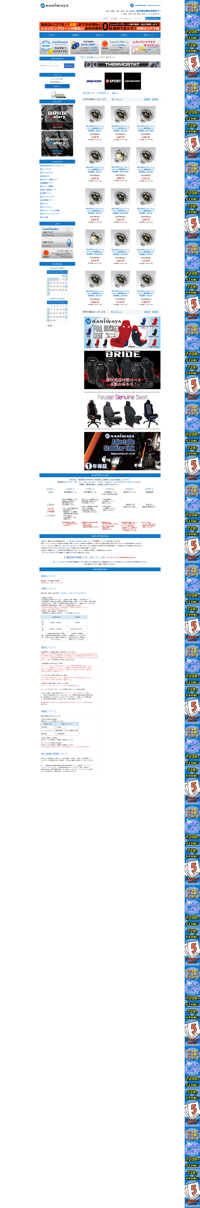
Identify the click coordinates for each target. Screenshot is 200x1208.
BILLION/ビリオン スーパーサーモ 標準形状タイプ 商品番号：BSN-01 (95, 128)
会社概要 (114, 19)
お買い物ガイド (125, 19)
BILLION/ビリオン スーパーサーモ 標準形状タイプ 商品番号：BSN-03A (120, 293)
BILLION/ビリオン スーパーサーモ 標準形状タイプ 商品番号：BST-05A (120, 128)
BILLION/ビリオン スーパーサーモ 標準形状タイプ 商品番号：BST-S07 (95, 293)
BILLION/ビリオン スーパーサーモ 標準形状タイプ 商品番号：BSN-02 (95, 211)
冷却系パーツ (93, 57)
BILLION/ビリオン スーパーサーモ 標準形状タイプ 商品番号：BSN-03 (146, 252)
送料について (148, 35)
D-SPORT (101, 93)
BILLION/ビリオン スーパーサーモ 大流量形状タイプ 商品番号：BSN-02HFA (94, 252)
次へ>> (119, 99)
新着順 (155, 99)
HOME (105, 19)
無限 (114, 93)
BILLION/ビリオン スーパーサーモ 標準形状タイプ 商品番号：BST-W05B (120, 211)
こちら (62, 82)
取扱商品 (75, 35)
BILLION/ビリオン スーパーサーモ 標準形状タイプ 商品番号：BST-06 (146, 211)
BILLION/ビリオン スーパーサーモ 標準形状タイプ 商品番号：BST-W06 (120, 252)
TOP (82, 57)
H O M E (51, 35)
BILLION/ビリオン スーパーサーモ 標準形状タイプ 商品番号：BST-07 (146, 293)
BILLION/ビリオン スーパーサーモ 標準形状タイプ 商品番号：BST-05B (146, 169)
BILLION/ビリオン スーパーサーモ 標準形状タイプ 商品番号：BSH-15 (95, 169)
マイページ (138, 19)
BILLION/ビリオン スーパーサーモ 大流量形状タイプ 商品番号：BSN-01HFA (120, 169)
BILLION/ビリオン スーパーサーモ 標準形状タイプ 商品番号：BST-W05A (146, 128)
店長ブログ (100, 35)
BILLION (87, 93)
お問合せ (124, 35)
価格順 (147, 99)
